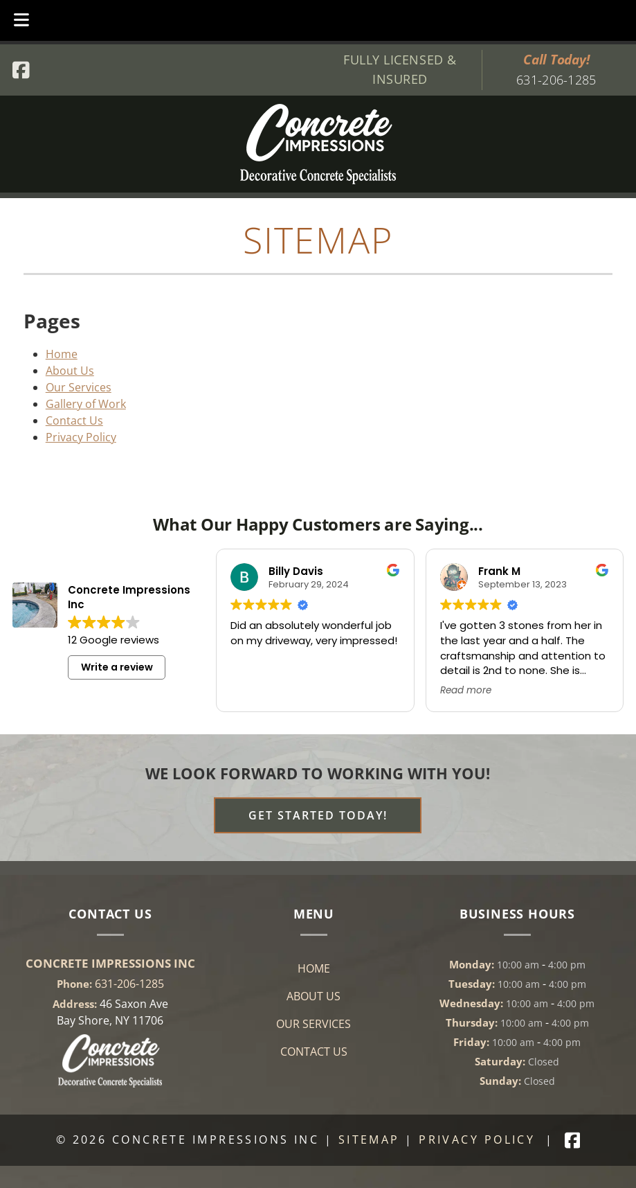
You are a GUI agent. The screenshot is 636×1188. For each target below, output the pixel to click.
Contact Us (74, 420)
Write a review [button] (117, 667)
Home (62, 354)
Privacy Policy (81, 437)
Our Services (78, 387)
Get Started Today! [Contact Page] (318, 815)
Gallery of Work (86, 403)
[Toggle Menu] (21, 20)
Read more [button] (465, 690)
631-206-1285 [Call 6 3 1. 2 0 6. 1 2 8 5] (129, 983)
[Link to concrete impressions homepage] (110, 1083)
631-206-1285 (556, 79)
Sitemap (369, 1139)
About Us (70, 370)
